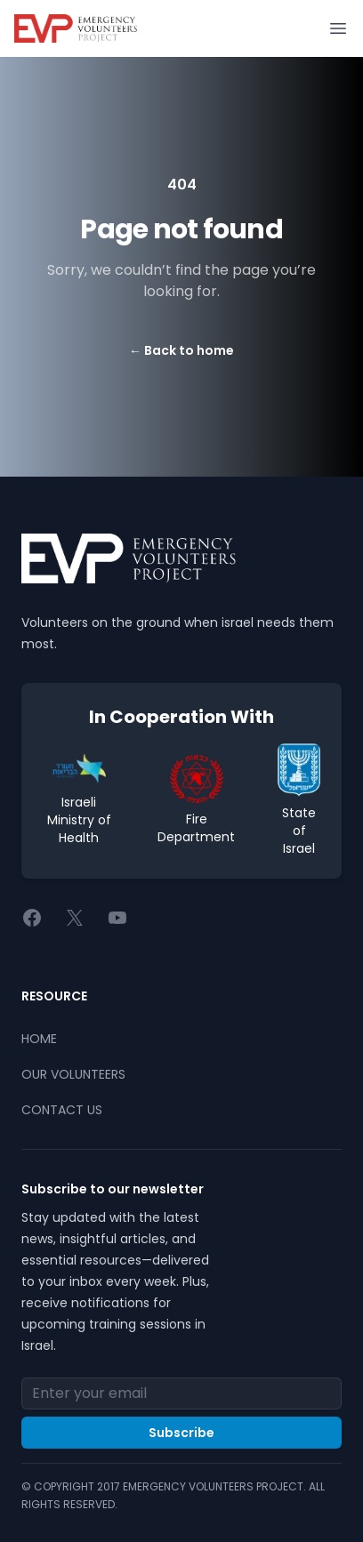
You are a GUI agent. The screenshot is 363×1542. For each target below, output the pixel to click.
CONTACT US (61, 1110)
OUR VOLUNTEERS (73, 1074)
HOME (39, 1039)
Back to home (181, 350)
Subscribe (181, 1433)
